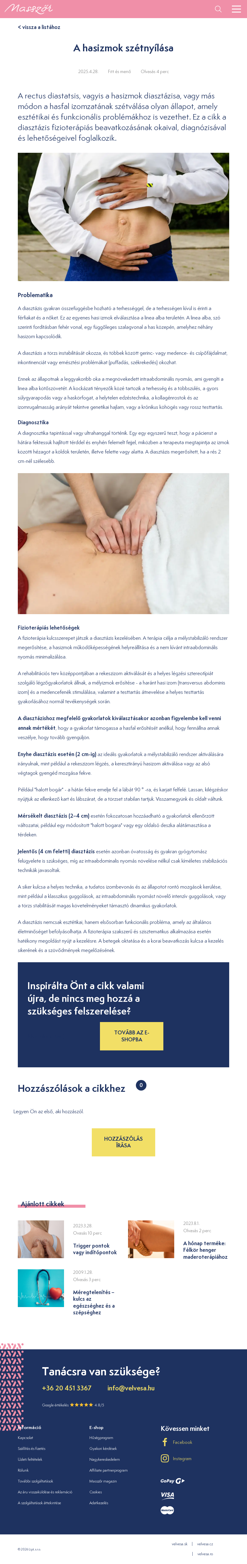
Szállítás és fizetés (31, 1448)
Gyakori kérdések (103, 1448)
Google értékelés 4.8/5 (73, 1405)
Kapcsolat (25, 1437)
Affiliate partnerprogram (108, 1470)
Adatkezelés (98, 1502)
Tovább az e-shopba (131, 1036)
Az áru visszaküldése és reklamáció (45, 1492)
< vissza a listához (39, 27)
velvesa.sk (180, 1543)
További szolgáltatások (35, 1481)
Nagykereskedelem (104, 1459)
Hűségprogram (101, 1437)
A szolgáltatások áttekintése (39, 1502)
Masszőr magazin (103, 1481)
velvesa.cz (205, 1543)
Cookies (95, 1492)
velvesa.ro (205, 1553)
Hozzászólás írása (123, 1142)
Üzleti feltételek (30, 1459)
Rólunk (23, 1470)
